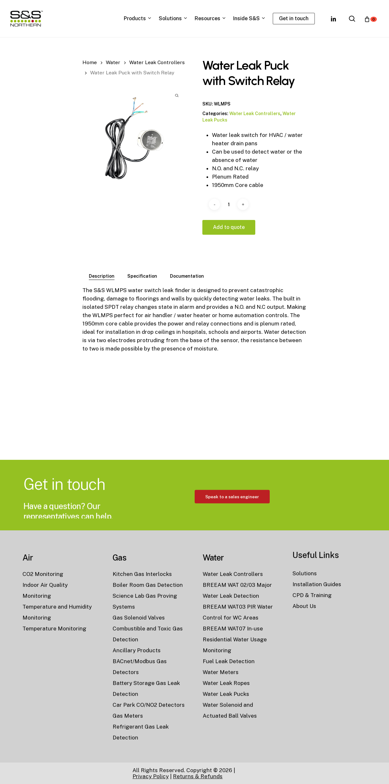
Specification (142, 276)
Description (101, 276)
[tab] (101, 276)
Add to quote (229, 227)
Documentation (187, 276)
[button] (232, 525)
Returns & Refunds (198, 776)
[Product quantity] (228, 204)
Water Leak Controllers (157, 62)
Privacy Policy (150, 776)
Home (89, 62)
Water (113, 62)
